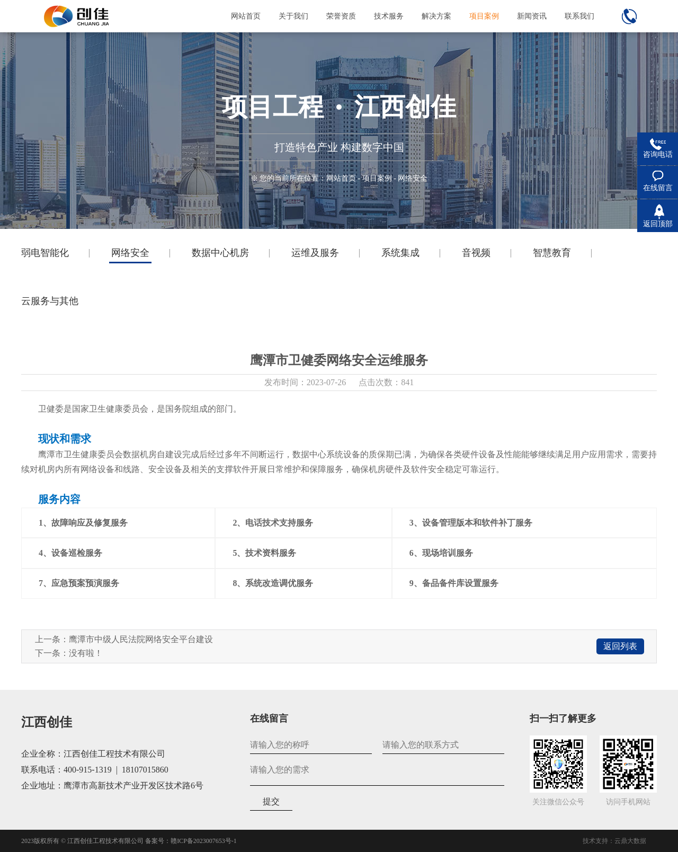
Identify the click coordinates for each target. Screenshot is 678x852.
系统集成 (400, 252)
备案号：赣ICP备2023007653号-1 (191, 841)
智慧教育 (552, 252)
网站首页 (341, 178)
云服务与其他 (49, 301)
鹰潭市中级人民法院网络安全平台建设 (141, 639)
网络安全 (130, 252)
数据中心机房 (220, 252)
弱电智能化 (45, 252)
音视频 (476, 252)
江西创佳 (46, 722)
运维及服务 (315, 252)
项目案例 (377, 178)
